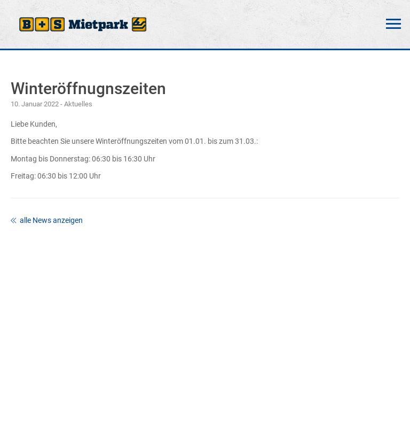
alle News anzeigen (47, 220)
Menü (393, 24)
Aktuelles (78, 104)
